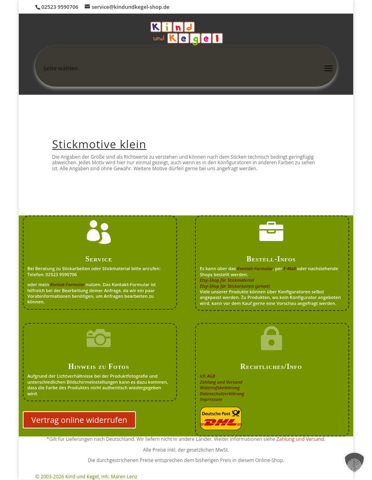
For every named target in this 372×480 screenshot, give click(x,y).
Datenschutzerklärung (222, 393)
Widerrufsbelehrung (220, 387)
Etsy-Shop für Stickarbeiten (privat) (235, 286)
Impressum (211, 399)
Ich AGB (207, 376)
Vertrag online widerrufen (79, 419)
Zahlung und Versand (221, 382)
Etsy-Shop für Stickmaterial (227, 280)
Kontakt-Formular (255, 268)
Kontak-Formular (67, 284)
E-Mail (289, 268)
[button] (354, 462)
